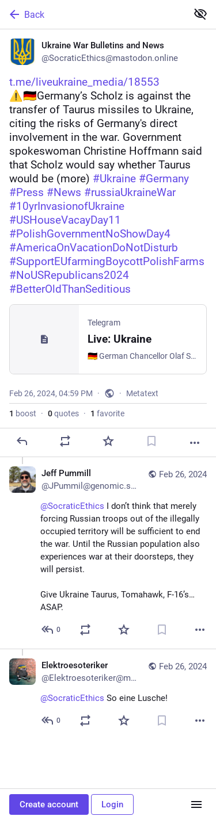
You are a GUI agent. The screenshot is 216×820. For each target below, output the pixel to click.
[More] (195, 443)
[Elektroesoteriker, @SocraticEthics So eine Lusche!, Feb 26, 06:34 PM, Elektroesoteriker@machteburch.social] (108, 694)
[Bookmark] (151, 441)
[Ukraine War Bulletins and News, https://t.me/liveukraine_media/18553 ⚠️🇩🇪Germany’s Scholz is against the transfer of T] (108, 243)
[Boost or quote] (65, 441)
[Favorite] (108, 441)
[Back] (92, 14)
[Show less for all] (200, 14)
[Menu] (196, 804)
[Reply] (22, 441)
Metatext (142, 393)
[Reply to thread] (51, 630)
